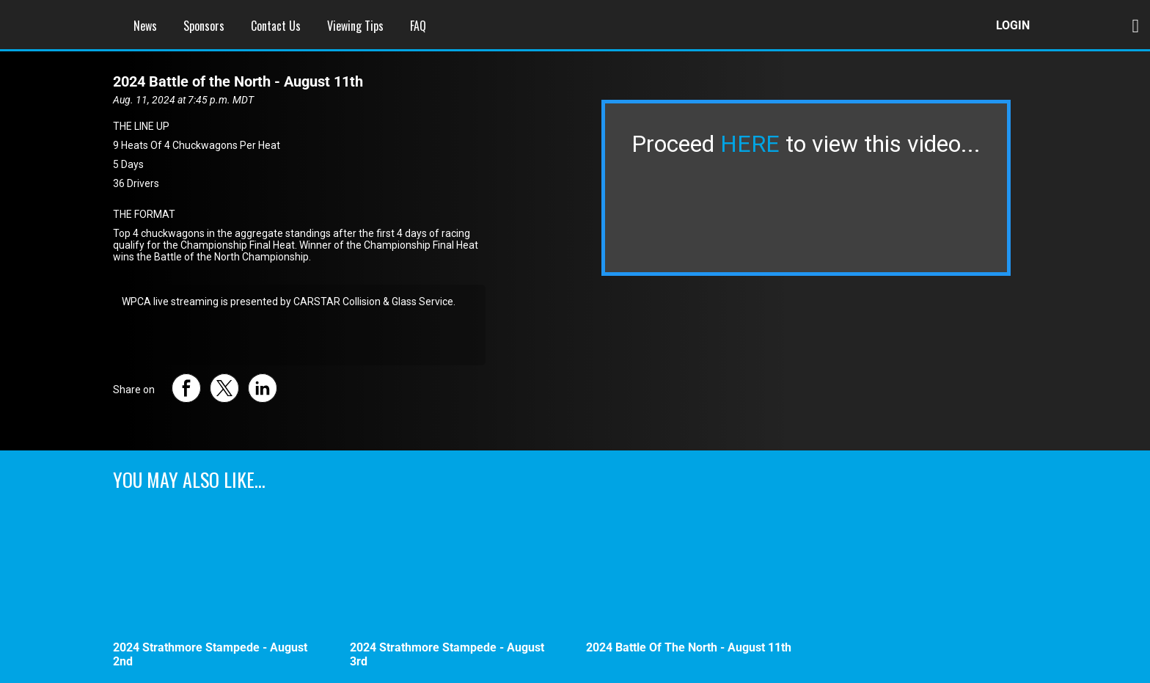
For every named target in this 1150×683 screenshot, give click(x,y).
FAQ (418, 25)
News (145, 25)
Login (1013, 25)
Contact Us (276, 25)
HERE (750, 144)
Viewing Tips (355, 25)
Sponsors (203, 25)
